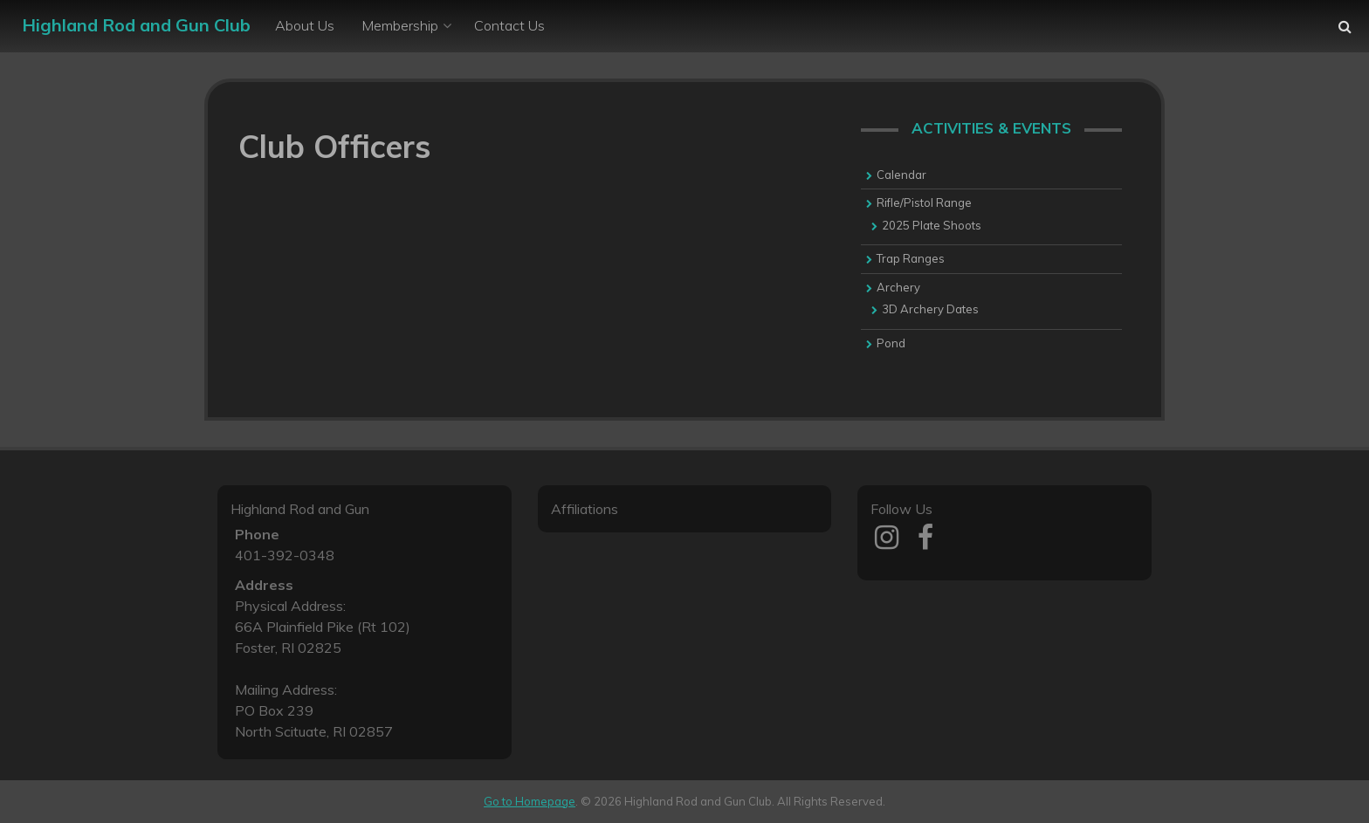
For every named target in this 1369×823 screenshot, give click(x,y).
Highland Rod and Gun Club (136, 25)
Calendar (901, 175)
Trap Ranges (911, 258)
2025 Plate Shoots (931, 225)
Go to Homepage (529, 801)
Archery (898, 287)
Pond (891, 343)
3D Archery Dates (930, 309)
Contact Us (509, 25)
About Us (304, 25)
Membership (399, 25)
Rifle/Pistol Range (924, 202)
